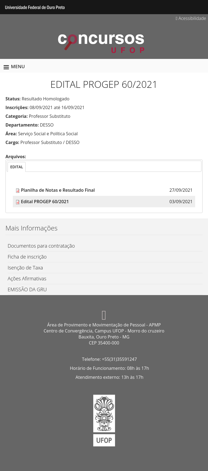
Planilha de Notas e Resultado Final (58, 190)
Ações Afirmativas (27, 278)
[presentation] (16, 167)
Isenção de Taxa (25, 267)
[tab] (16, 167)
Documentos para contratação (41, 245)
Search (199, 7)
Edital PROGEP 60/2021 (45, 202)
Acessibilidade (191, 18)
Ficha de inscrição (27, 256)
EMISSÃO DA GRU (27, 289)
